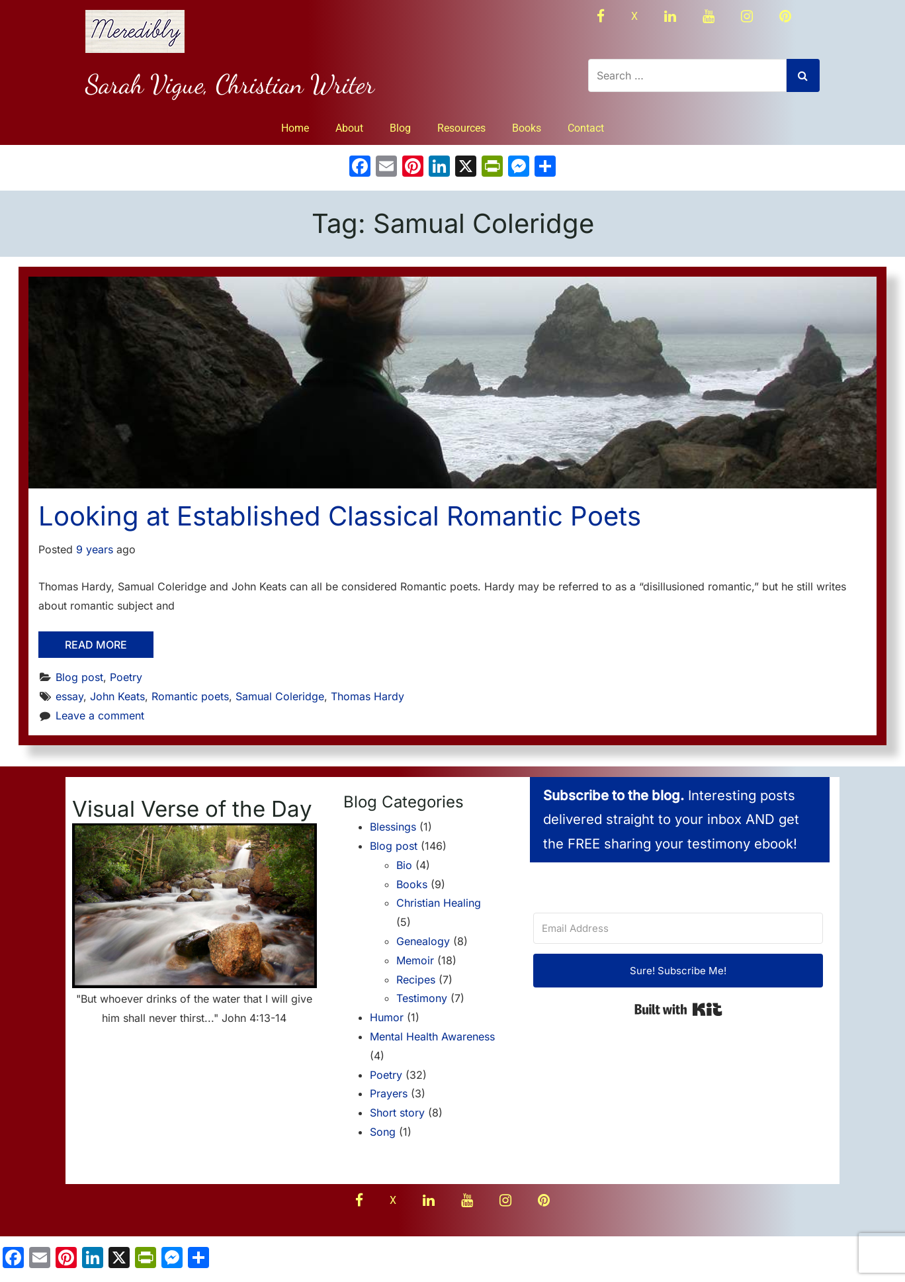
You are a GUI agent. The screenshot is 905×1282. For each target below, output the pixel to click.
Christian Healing (438, 902)
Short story (397, 1112)
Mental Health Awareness (432, 1036)
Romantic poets (190, 696)
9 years (94, 549)
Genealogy (423, 941)
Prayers (389, 1093)
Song (383, 1131)
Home (295, 128)
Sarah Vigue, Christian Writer (229, 84)
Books (526, 128)
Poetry (126, 677)
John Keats (117, 696)
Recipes (415, 979)
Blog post (79, 677)
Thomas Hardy (367, 696)
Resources (461, 128)
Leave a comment (100, 715)
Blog (400, 128)
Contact (586, 128)
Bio (404, 865)
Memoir (415, 960)
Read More (96, 644)
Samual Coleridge (280, 696)
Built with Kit (678, 1009)
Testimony (421, 998)
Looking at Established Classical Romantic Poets (339, 516)
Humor (387, 1017)
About (349, 128)
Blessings (393, 826)
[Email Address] (678, 928)
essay (69, 696)
